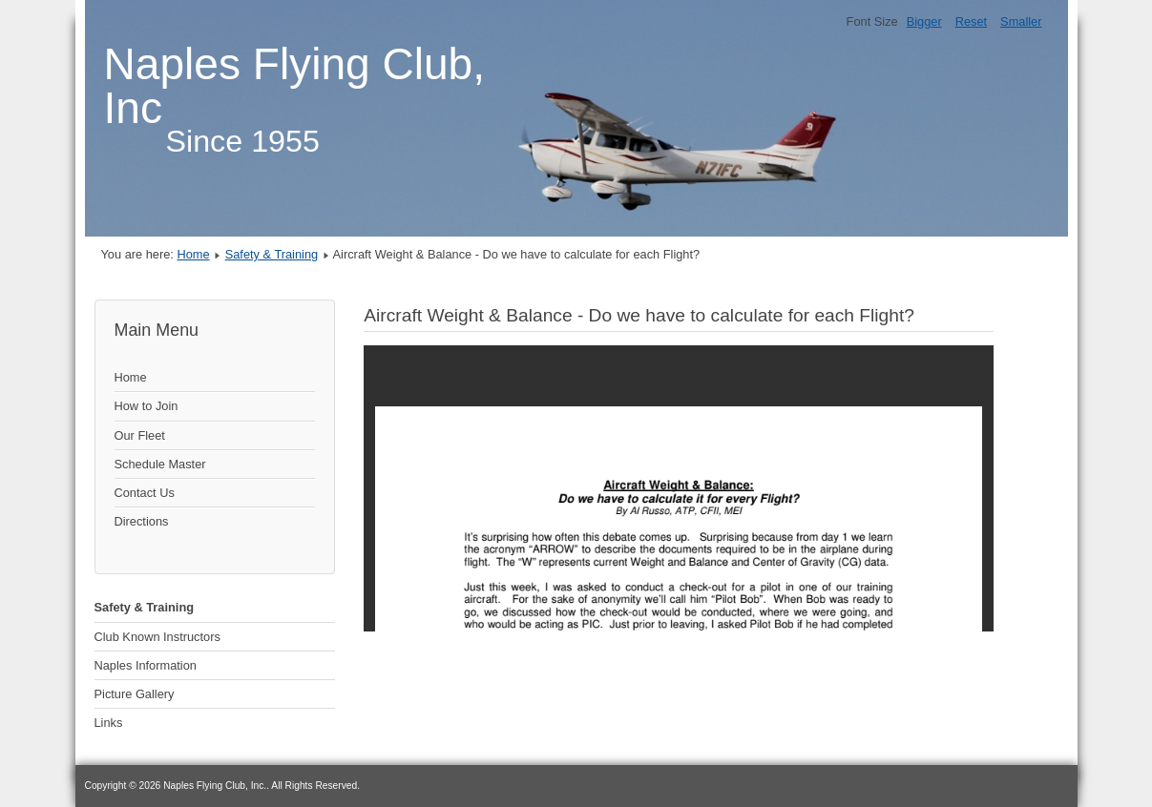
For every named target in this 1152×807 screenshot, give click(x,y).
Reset (971, 21)
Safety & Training (271, 254)
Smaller (1020, 21)
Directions (142, 521)
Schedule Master (160, 464)
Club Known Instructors (157, 637)
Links (108, 722)
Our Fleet (140, 435)
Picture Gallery (134, 694)
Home (193, 254)
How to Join (146, 406)
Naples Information (145, 665)
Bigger (924, 21)
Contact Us (145, 493)
